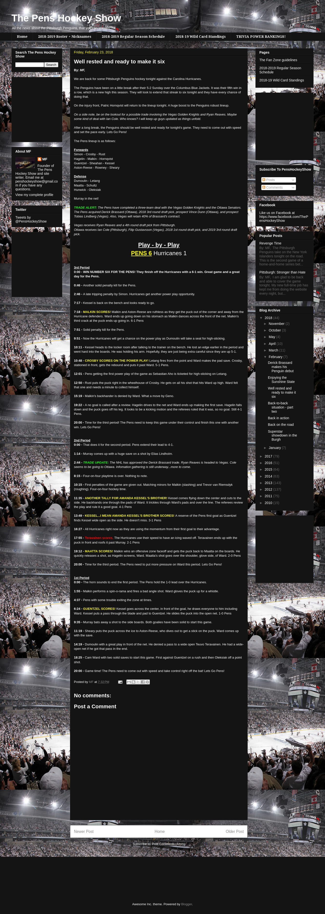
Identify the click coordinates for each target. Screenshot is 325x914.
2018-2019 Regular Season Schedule (133, 37)
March (274, 350)
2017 (269, 456)
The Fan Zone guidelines (278, 60)
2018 (269, 318)
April (272, 344)
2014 (269, 476)
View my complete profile (34, 195)
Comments (272, 187)
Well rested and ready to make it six (282, 392)
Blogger (186, 904)
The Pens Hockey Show (66, 18)
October (275, 330)
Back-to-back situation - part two (280, 407)
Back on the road (281, 425)
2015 (269, 469)
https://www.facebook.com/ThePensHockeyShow (283, 219)
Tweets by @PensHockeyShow (31, 219)
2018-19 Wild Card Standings (200, 37)
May (272, 337)
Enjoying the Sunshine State (281, 380)
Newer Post (84, 831)
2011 (269, 496)
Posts (268, 180)
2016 (269, 463)
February (276, 357)
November (277, 324)
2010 (269, 503)
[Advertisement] (30, 108)
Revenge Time (270, 243)
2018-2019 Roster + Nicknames (64, 37)
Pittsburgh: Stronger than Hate (282, 272)
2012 (269, 489)
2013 (269, 483)
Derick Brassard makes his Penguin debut (281, 367)
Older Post (235, 831)
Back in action (278, 418)
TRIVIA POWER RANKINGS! (261, 37)
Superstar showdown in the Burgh (282, 435)
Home (22, 37)
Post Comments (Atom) (168, 844)
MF (44, 159)
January (275, 448)
